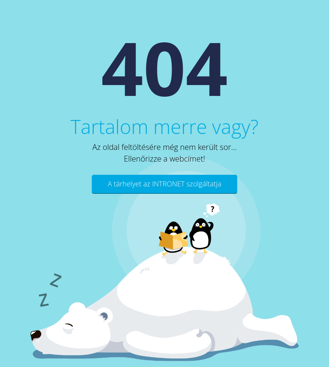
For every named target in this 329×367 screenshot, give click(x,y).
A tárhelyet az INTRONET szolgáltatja (164, 183)
